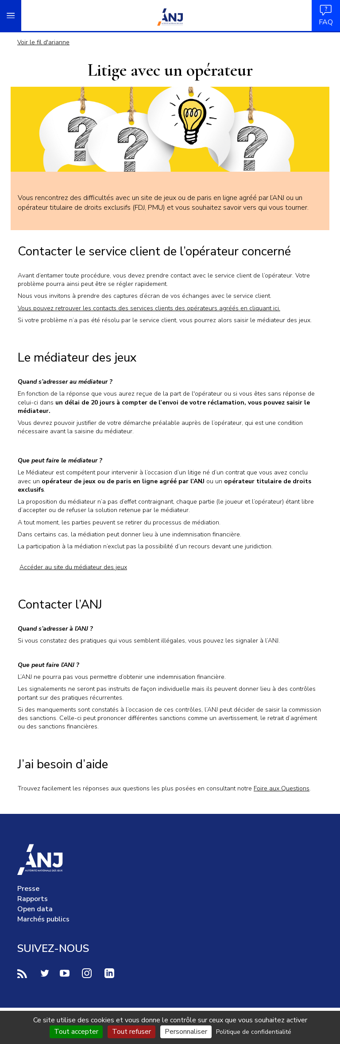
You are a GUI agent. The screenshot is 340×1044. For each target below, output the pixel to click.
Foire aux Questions (281, 788)
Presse (28, 889)
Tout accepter (76, 1031)
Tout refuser (131, 1031)
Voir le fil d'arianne (43, 42)
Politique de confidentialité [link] (253, 1032)
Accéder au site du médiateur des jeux (73, 567)
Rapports (32, 899)
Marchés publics (43, 919)
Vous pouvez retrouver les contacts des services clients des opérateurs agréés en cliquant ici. (149, 308)
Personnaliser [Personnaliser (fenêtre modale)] (186, 1031)
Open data (35, 909)
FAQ (326, 15)
